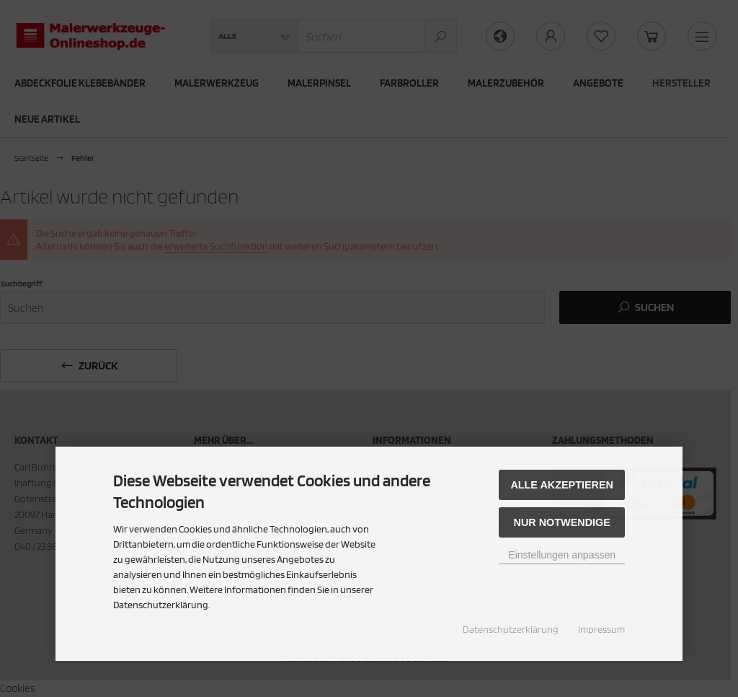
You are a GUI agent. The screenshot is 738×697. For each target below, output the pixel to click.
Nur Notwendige (562, 522)
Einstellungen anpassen (561, 555)
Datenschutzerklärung (511, 629)
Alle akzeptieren (561, 485)
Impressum (601, 629)
